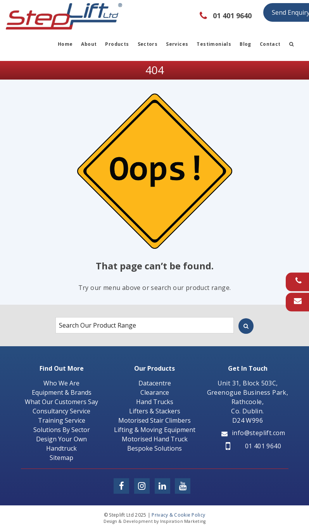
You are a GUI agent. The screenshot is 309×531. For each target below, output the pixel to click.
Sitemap (61, 457)
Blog (245, 44)
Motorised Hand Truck (155, 439)
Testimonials (214, 44)
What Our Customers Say (61, 401)
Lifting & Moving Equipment (154, 429)
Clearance (154, 392)
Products (117, 44)
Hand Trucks (154, 401)
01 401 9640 (253, 446)
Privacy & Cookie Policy (178, 515)
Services (177, 44)
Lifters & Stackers (154, 411)
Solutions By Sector (61, 429)
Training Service (61, 420)
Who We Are (61, 383)
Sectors (148, 44)
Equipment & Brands (61, 392)
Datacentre (154, 383)
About (89, 44)
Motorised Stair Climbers (154, 420)
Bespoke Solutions (154, 448)
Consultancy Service (61, 411)
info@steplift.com (253, 433)
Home (65, 44)
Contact (270, 44)
